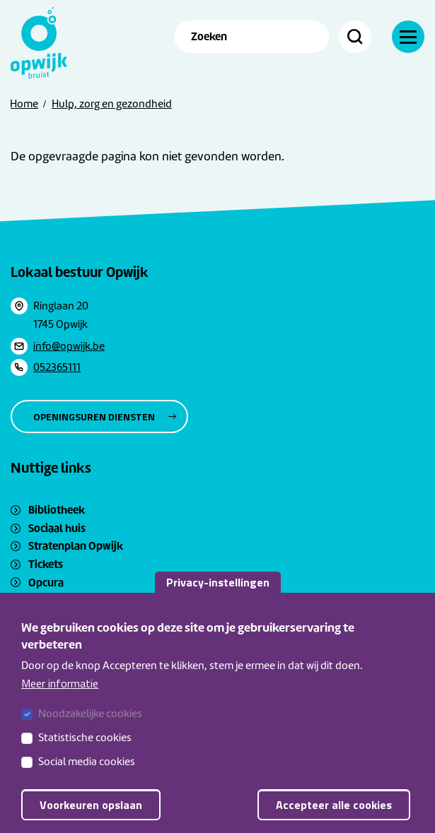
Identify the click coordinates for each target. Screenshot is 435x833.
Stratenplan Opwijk (75, 545)
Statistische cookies (85, 738)
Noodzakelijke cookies (90, 714)
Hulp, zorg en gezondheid (112, 104)
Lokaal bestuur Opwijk (80, 272)
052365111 (57, 367)
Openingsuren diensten (94, 416)
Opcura (46, 582)
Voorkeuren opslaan (91, 804)
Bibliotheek (56, 509)
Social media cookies (86, 762)
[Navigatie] (408, 36)
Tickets (45, 564)
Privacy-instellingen (217, 582)
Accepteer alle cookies (334, 804)
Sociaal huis (57, 528)
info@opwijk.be (69, 346)
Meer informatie (59, 683)
